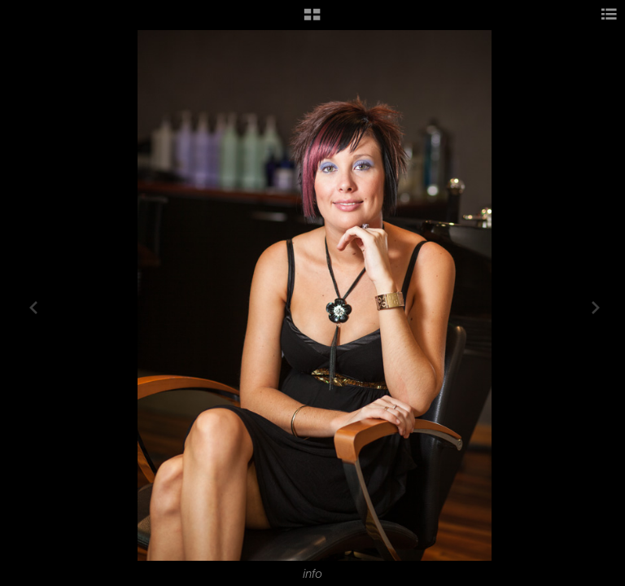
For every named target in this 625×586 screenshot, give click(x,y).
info (312, 573)
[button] (312, 20)
